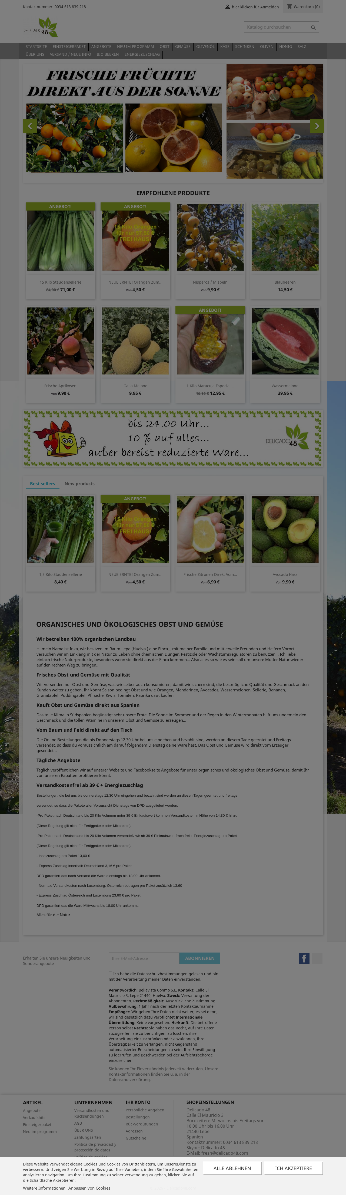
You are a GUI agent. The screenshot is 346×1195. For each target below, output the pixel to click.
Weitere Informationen (44, 1188)
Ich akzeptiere (293, 1168)
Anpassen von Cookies (89, 1188)
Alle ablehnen (232, 1168)
